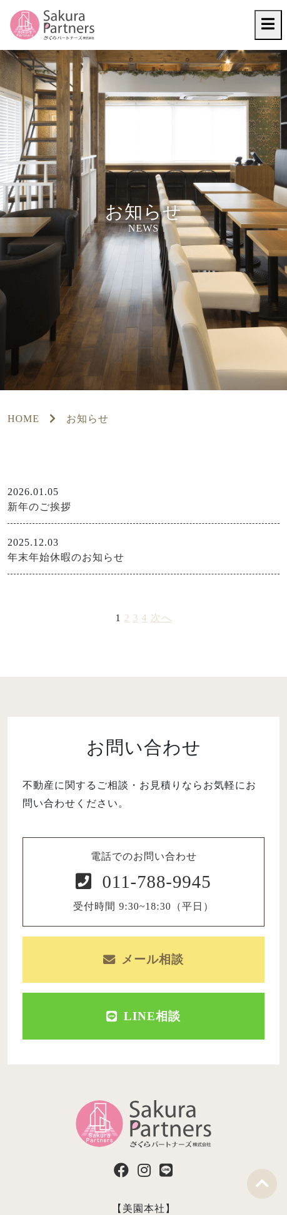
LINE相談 (143, 1016)
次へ (161, 617)
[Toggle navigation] (268, 24)
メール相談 (143, 959)
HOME (23, 418)
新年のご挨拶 (39, 506)
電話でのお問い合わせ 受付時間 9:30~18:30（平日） (143, 881)
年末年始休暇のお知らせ (66, 557)
